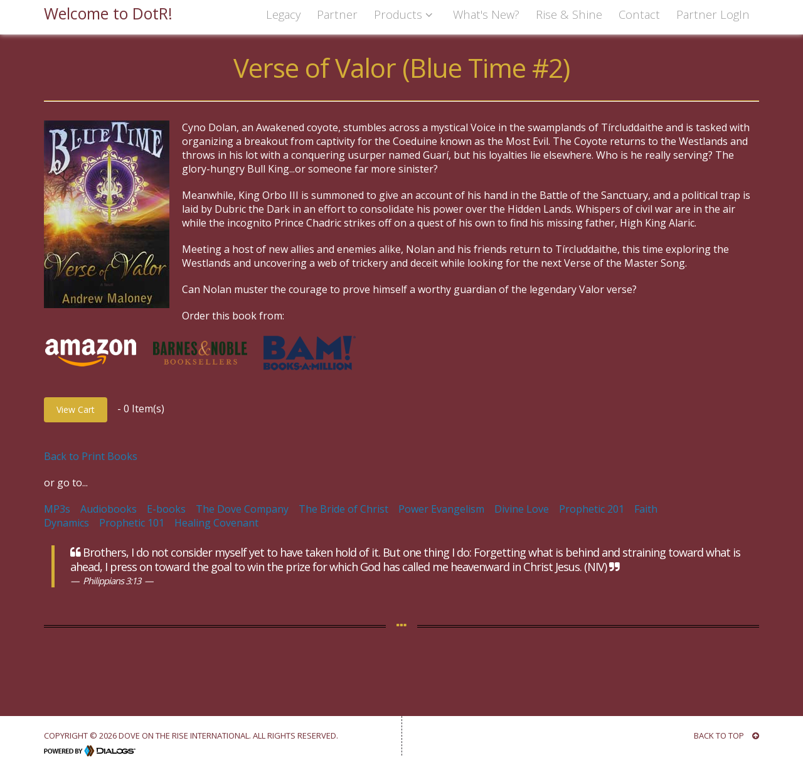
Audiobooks (108, 509)
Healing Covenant (216, 523)
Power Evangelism (441, 509)
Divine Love (521, 509)
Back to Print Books (90, 456)
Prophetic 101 (131, 523)
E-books (166, 509)
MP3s (57, 509)
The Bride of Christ (343, 509)
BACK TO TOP (726, 735)
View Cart (75, 409)
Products (405, 14)
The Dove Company (242, 509)
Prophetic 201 (591, 509)
